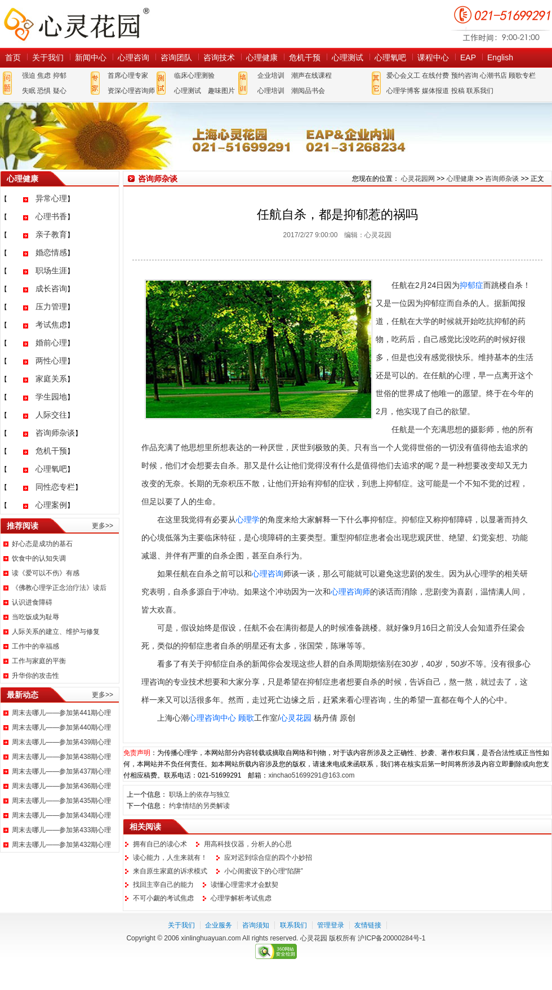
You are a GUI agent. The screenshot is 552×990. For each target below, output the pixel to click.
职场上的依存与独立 (199, 794)
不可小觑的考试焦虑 (163, 898)
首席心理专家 (128, 75)
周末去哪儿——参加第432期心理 (61, 845)
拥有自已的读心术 (160, 844)
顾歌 (246, 717)
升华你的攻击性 (35, 676)
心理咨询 (133, 57)
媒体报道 (435, 91)
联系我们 (479, 91)
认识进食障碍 (32, 602)
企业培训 (270, 75)
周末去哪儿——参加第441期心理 (61, 713)
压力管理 (51, 306)
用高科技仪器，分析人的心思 (248, 844)
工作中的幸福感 (35, 646)
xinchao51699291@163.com (311, 775)
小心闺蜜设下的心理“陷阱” (263, 871)
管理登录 (330, 925)
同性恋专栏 (55, 486)
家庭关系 (51, 378)
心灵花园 (295, 717)
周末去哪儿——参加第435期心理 (61, 801)
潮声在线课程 (311, 75)
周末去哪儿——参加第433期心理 (61, 830)
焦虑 (44, 75)
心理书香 (51, 216)
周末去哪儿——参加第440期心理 (61, 727)
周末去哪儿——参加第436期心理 (61, 786)
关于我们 (48, 57)
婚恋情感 (51, 252)
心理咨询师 (350, 591)
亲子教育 (51, 234)
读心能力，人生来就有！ (170, 858)
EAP (468, 57)
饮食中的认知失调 (39, 558)
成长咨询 (51, 288)
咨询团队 (176, 57)
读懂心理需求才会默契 (244, 885)
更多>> (102, 526)
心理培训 (270, 91)
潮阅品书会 (308, 91)
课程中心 (433, 57)
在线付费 (435, 75)
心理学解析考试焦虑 (241, 898)
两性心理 (51, 360)
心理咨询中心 (212, 717)
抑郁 (59, 75)
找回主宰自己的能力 (163, 885)
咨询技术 (219, 57)
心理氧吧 (390, 57)
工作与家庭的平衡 (39, 661)
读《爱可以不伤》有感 (45, 573)
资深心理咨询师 (131, 91)
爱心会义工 (403, 75)
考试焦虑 (51, 324)
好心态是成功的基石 (42, 544)
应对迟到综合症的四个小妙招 (268, 858)
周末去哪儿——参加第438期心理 (61, 757)
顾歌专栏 (522, 75)
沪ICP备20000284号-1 (391, 938)
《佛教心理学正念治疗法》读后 (59, 588)
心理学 (248, 519)
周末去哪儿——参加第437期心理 (61, 771)
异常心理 (51, 198)
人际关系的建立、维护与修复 (56, 632)
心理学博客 (403, 91)
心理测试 (347, 57)
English (500, 57)
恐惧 (44, 91)
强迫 (28, 75)
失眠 (28, 91)
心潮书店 (493, 75)
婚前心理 (51, 342)
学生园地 (51, 396)
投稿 (458, 91)
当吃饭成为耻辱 (35, 617)
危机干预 (304, 57)
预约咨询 (464, 75)
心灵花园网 (76, 24)
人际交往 (51, 414)
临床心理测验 (194, 75)
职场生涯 (51, 270)
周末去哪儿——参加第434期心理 (61, 815)
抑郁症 (471, 285)
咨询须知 (255, 925)
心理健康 (262, 57)
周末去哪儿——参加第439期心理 (61, 742)
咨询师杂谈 (55, 432)
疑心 (59, 91)
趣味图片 (221, 91)
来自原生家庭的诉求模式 (170, 871)
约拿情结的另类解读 (199, 806)
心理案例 (51, 504)
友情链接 (367, 925)
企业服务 (218, 925)
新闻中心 (90, 57)
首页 (13, 57)
